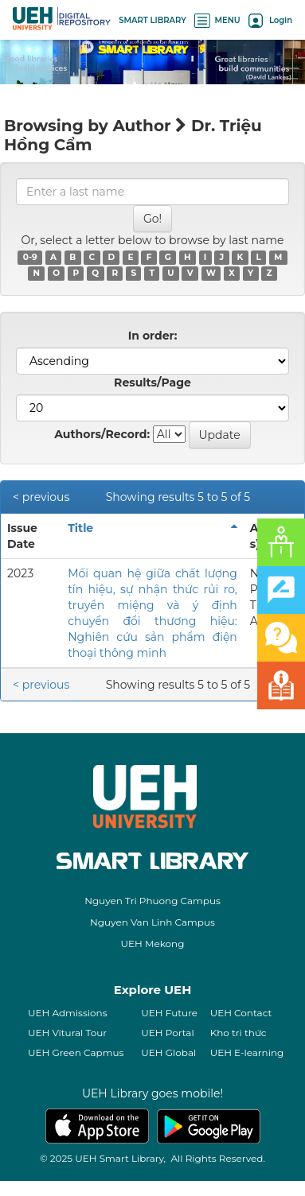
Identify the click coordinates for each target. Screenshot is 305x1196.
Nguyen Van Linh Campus (152, 922)
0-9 (30, 257)
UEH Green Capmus (75, 1052)
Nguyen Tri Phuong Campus (152, 901)
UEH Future (169, 1013)
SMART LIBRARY (152, 20)
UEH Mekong (153, 943)
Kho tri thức (238, 1033)
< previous (41, 497)
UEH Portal (167, 1033)
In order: (153, 335)
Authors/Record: (102, 434)
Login (270, 20)
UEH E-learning (247, 1052)
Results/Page (152, 382)
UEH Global (168, 1052)
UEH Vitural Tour (67, 1033)
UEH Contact (241, 1013)
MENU (217, 20)
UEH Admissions (68, 1013)
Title (80, 528)
